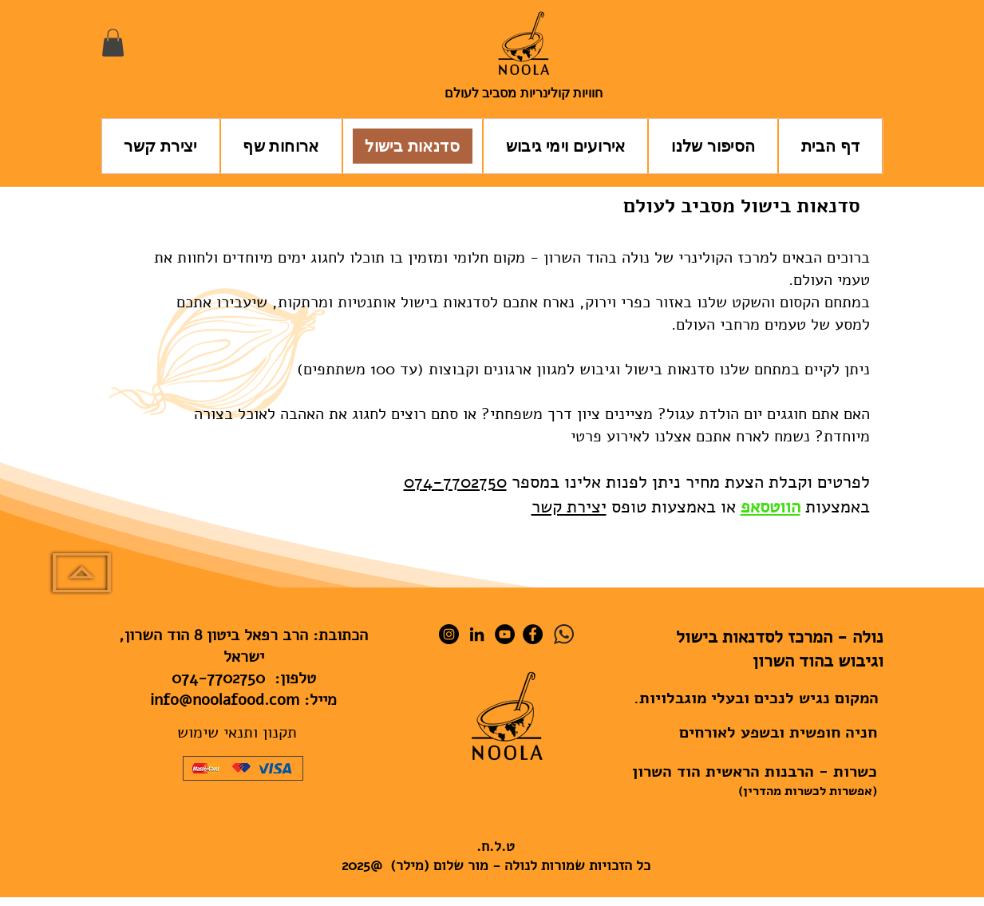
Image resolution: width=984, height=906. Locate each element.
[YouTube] (505, 634)
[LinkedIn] (477, 634)
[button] (112, 43)
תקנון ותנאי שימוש (237, 732)
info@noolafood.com (224, 699)
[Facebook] (533, 634)
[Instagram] (449, 634)
